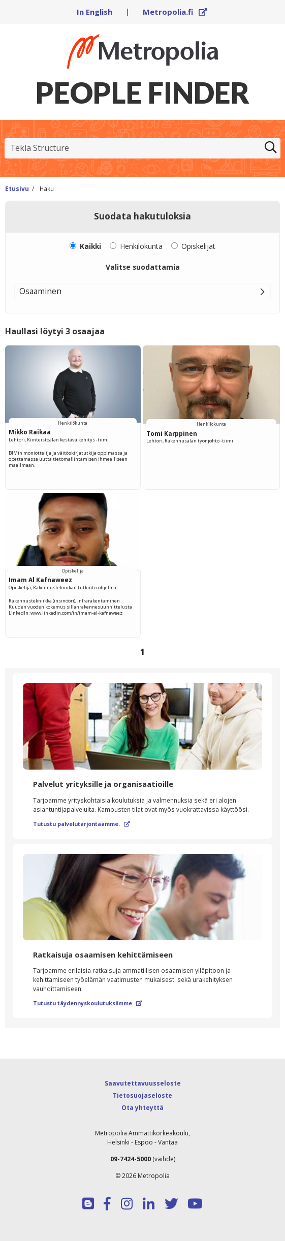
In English (94, 12)
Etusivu (17, 188)
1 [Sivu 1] (142, 651)
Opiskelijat (198, 246)
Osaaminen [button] (40, 291)
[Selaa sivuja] (142, 652)
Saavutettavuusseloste (143, 1083)
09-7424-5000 (130, 1159)
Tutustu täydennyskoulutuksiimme (87, 1003)
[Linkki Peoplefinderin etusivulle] (142, 51)
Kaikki (90, 246)
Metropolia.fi (175, 12)
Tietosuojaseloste (142, 1095)
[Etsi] (271, 148)
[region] (142, 504)
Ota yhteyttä (142, 1107)
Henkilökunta (141, 246)
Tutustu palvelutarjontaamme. (81, 824)
